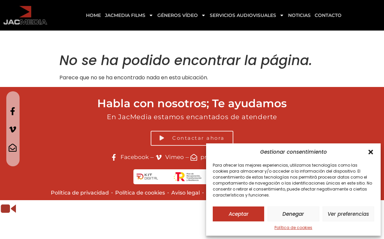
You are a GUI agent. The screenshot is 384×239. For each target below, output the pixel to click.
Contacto (328, 15)
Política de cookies (293, 227)
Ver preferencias (348, 213)
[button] (370, 152)
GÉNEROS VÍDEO (181, 15)
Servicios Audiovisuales (247, 15)
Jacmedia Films (129, 15)
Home (93, 15)
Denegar (293, 213)
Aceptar (239, 213)
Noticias (299, 15)
